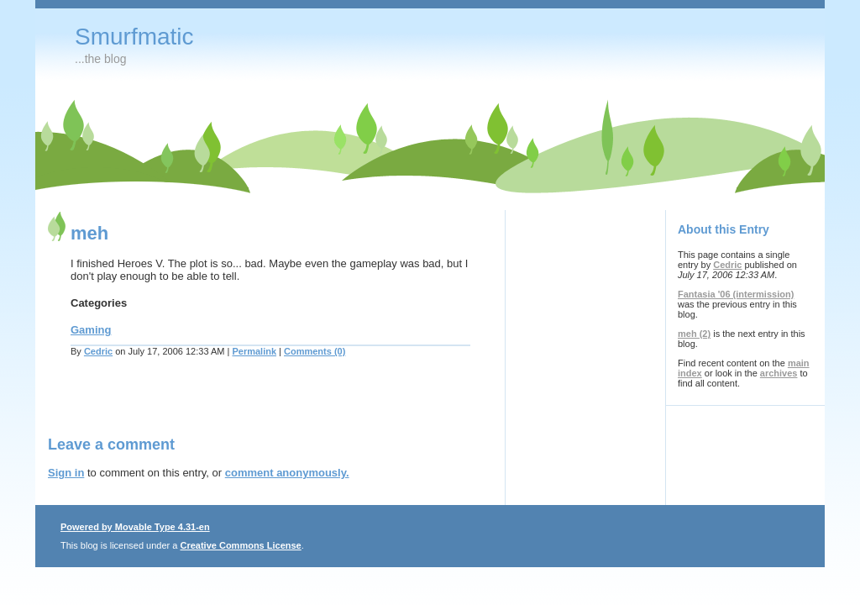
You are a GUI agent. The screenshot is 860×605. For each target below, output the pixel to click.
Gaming (91, 330)
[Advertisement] (244, 406)
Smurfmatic (134, 37)
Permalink (254, 351)
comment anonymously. (287, 472)
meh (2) (694, 334)
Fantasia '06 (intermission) (736, 294)
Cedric (98, 351)
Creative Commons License (240, 545)
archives (779, 373)
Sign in (66, 472)
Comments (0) (314, 351)
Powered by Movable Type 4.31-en (135, 527)
